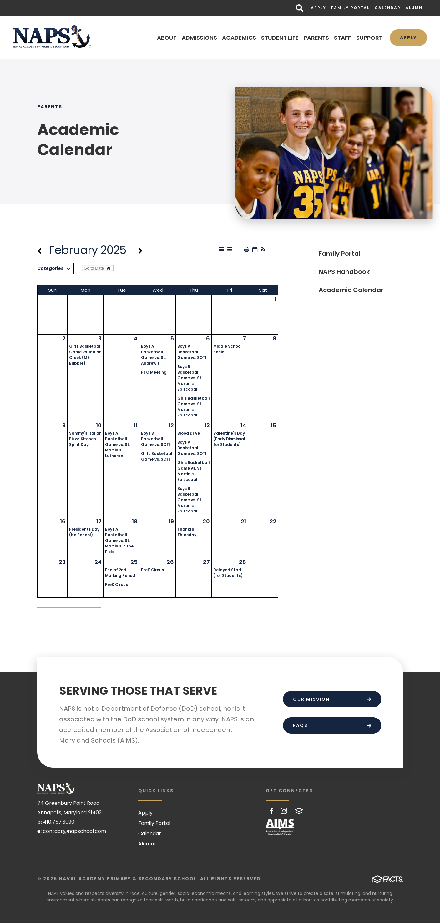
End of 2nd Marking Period (120, 572)
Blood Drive (188, 433)
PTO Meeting (154, 372)
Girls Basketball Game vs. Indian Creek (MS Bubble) (85, 355)
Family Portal (350, 7)
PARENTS (316, 38)
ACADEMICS (239, 38)
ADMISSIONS (199, 38)
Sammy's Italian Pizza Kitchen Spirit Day (85, 439)
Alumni (415, 7)
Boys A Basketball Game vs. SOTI (191, 352)
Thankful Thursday (186, 532)
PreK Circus (116, 584)
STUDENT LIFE (280, 38)
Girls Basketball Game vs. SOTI (157, 456)
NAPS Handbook (344, 272)
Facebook (272, 811)
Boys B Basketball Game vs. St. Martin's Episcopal (189, 378)
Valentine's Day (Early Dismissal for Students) (229, 439)
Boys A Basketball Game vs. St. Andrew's (153, 355)
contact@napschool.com (74, 831)
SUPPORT (369, 38)
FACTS (299, 811)
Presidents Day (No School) (84, 532)
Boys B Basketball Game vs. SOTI (155, 439)
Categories (55, 268)
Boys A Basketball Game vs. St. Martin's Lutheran (117, 444)
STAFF (342, 38)
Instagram (284, 811)
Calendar (388, 7)
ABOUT (167, 38)
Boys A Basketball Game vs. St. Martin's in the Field (119, 540)
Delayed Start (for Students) (228, 572)
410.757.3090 (58, 821)
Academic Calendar (351, 290)
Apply (318, 7)
